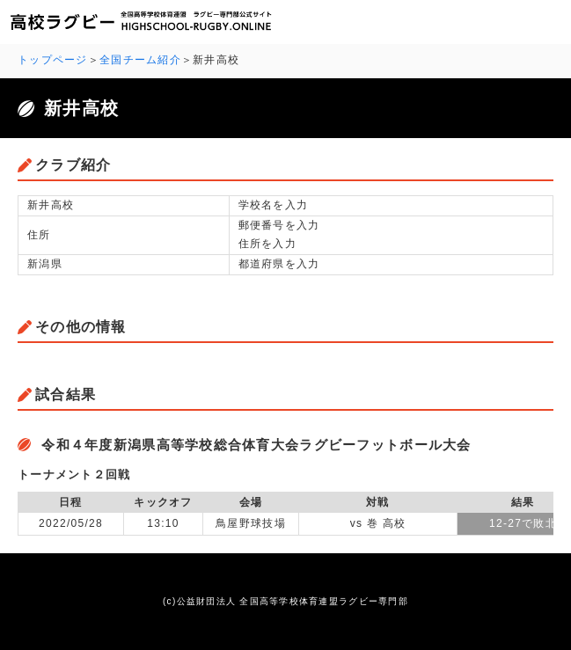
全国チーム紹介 (140, 60)
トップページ (53, 60)
